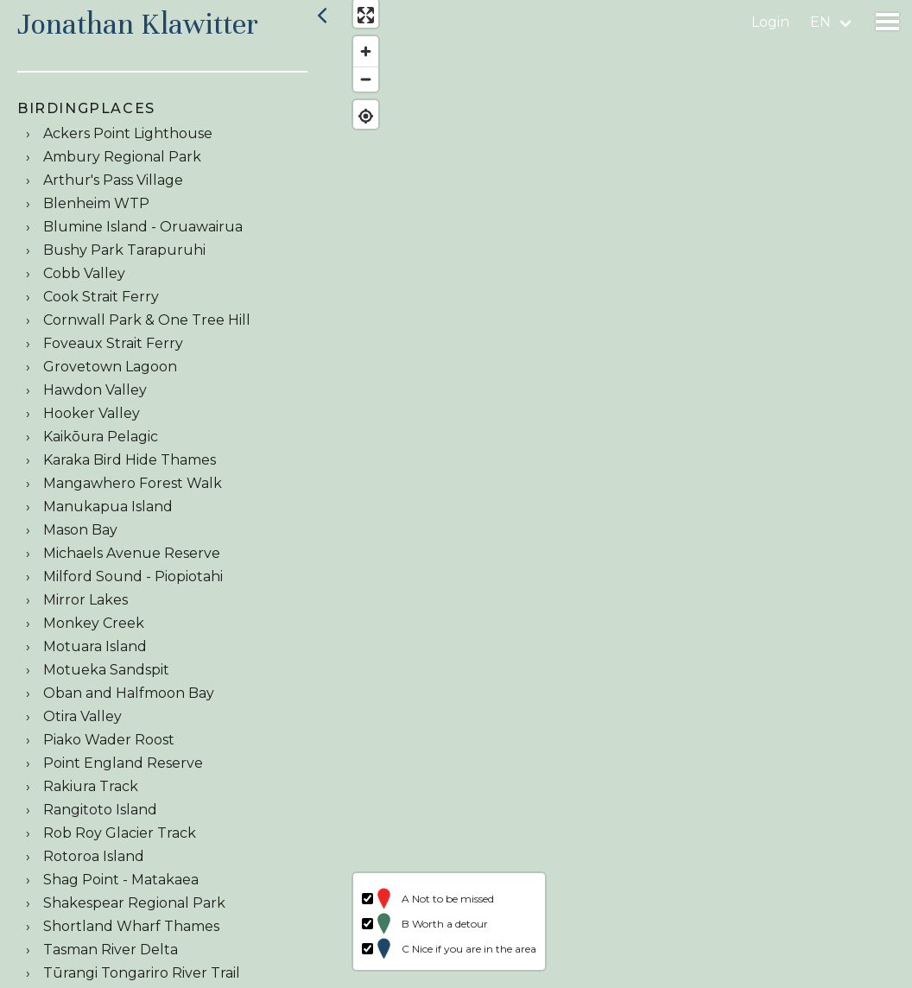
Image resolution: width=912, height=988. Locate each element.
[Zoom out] (356, 88)
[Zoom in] (356, 60)
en (820, 22)
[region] (623, 494)
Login (770, 22)
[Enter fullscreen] (356, 23)
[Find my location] (356, 124)
